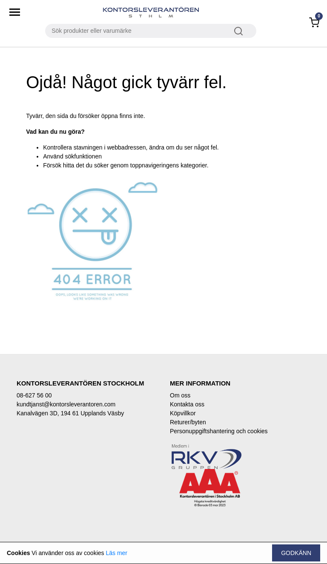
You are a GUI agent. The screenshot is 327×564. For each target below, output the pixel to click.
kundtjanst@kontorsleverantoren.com (66, 404)
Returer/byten (188, 422)
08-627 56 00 (34, 395)
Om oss (180, 395)
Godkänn (296, 553)
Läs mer (116, 553)
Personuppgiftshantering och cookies (219, 431)
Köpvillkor (183, 413)
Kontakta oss (187, 404)
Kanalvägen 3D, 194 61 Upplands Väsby (70, 413)
